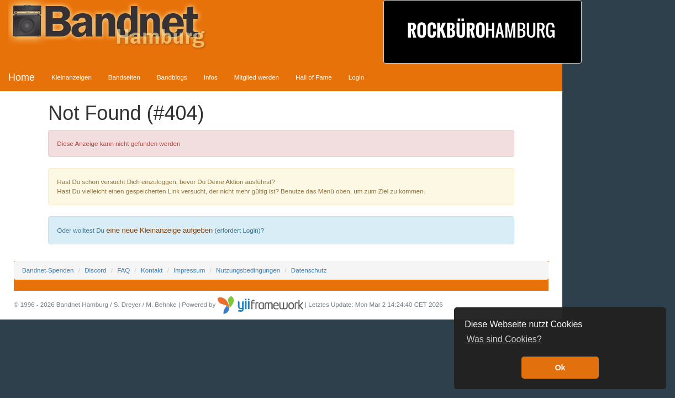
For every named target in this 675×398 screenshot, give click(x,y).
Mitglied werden (256, 77)
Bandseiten (124, 77)
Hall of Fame (314, 77)
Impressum (189, 270)
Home (21, 77)
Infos (211, 77)
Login (356, 77)
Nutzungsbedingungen (248, 270)
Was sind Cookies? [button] (503, 339)
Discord (95, 270)
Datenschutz (308, 270)
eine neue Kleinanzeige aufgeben (159, 230)
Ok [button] (560, 367)
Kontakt (151, 270)
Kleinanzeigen (71, 77)
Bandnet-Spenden (47, 270)
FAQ (123, 270)
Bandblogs (172, 77)
